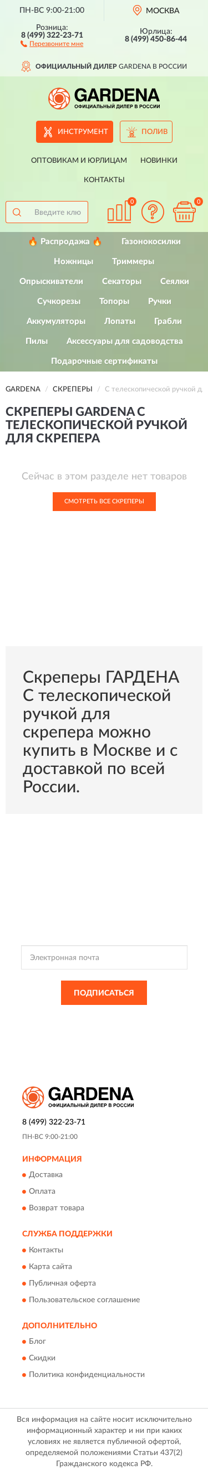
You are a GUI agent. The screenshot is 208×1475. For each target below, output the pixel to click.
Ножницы (73, 261)
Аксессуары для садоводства (125, 341)
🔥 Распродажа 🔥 (65, 242)
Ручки (159, 301)
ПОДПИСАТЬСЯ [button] (104, 993)
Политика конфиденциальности (87, 1375)
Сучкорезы (58, 301)
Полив (154, 132)
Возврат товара (56, 1209)
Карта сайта (50, 1267)
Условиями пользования (125, 1027)
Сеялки (174, 281)
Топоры (114, 301)
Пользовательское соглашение (84, 1300)
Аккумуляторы (56, 321)
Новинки (158, 160)
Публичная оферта (62, 1283)
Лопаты (119, 321)
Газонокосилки (151, 242)
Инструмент (83, 132)
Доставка (46, 1175)
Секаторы (121, 281)
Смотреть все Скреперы (104, 501)
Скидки (42, 1358)
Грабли (168, 321)
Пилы (37, 341)
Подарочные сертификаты (104, 361)
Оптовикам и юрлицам (79, 160)
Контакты (104, 180)
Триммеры (133, 261)
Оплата (42, 1192)
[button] (52, 43)
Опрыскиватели (51, 281)
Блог (37, 1341)
